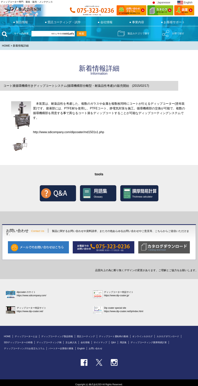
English (184, 2)
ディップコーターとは (26, 336)
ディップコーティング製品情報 (57, 336)
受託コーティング (86, 336)
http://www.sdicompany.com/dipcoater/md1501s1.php (68, 132)
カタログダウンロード (168, 336)
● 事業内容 (136, 22)
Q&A (113, 342)
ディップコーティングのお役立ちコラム (24, 348)
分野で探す (178, 33)
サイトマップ (100, 342)
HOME (6, 45)
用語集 (123, 342)
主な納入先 (71, 342)
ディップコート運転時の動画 (113, 336)
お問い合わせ (95, 348)
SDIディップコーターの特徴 (18, 342)
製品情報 (20, 22)
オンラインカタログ (142, 336)
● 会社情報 (105, 22)
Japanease (160, 2)
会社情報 (85, 342)
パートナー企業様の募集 (61, 348)
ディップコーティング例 (49, 342)
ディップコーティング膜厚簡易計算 (149, 342)
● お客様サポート (173, 22)
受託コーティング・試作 (63, 22)
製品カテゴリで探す (139, 33)
